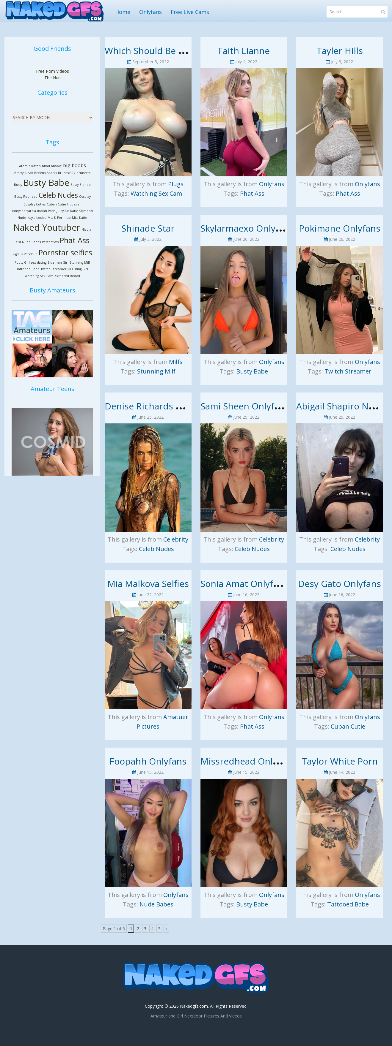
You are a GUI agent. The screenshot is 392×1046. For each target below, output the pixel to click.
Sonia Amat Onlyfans (244, 583)
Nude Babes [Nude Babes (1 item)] (31, 242)
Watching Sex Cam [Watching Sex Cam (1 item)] (39, 276)
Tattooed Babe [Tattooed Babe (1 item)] (28, 269)
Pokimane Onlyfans (339, 228)
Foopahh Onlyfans (147, 761)
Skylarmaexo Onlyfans (247, 228)
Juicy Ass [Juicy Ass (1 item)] (63, 211)
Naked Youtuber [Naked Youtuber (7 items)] (46, 227)
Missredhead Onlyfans (247, 761)
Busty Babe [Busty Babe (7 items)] (46, 183)
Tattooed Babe (348, 904)
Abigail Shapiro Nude (340, 406)
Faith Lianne (244, 51)
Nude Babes (156, 904)
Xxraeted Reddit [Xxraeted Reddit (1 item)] (67, 276)
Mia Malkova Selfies (148, 583)
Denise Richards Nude (151, 406)
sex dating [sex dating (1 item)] (38, 262)
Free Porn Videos (52, 71)
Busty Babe (252, 371)
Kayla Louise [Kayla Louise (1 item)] (36, 218)
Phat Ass (252, 193)
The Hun (52, 77)
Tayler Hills (339, 51)
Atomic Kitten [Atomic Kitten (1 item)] (30, 166)
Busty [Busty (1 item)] (18, 185)
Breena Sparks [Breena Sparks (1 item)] (45, 173)
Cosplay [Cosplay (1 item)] (85, 196)
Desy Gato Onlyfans (339, 583)
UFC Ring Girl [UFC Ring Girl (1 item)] (78, 269)
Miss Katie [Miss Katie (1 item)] (79, 218)
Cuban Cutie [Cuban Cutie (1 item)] (56, 204)
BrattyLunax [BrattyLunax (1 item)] (23, 173)
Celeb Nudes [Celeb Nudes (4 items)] (58, 195)
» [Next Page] (166, 928)
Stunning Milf (156, 371)
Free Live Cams (190, 11)
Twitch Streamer (347, 371)
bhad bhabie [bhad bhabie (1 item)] (52, 166)
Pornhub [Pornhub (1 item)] (30, 254)
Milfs (176, 362)
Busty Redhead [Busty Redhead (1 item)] (25, 196)
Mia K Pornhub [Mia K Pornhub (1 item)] (59, 218)
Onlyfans (150, 11)
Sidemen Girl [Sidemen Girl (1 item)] (58, 262)
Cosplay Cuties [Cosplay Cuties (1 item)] (34, 204)
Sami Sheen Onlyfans (244, 406)
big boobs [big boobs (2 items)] (74, 165)
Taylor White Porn (340, 761)
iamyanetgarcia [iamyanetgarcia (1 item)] (24, 211)
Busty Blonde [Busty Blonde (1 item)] (80, 185)
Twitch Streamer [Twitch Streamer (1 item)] (54, 269)
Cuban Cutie (348, 726)
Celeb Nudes (156, 549)
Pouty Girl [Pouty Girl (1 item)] (22, 262)
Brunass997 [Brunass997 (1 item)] (66, 173)
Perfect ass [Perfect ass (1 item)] (50, 242)
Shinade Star (148, 228)
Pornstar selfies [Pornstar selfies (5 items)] (65, 252)
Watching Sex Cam (156, 193)
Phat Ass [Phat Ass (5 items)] (75, 240)
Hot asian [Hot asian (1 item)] (74, 204)
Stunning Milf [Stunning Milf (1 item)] (80, 262)
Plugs (176, 184)
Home (122, 11)
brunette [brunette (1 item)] (83, 173)
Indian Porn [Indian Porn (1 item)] (46, 211)
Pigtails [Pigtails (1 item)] (17, 254)
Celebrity (175, 539)
